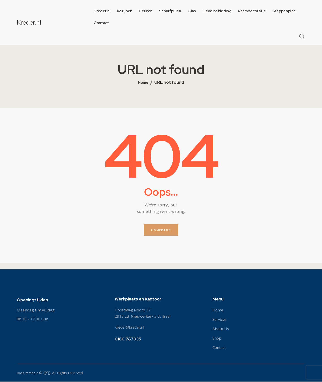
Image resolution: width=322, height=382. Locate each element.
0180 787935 (128, 339)
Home (143, 82)
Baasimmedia (28, 373)
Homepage (161, 230)
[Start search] (302, 36)
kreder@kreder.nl (130, 327)
